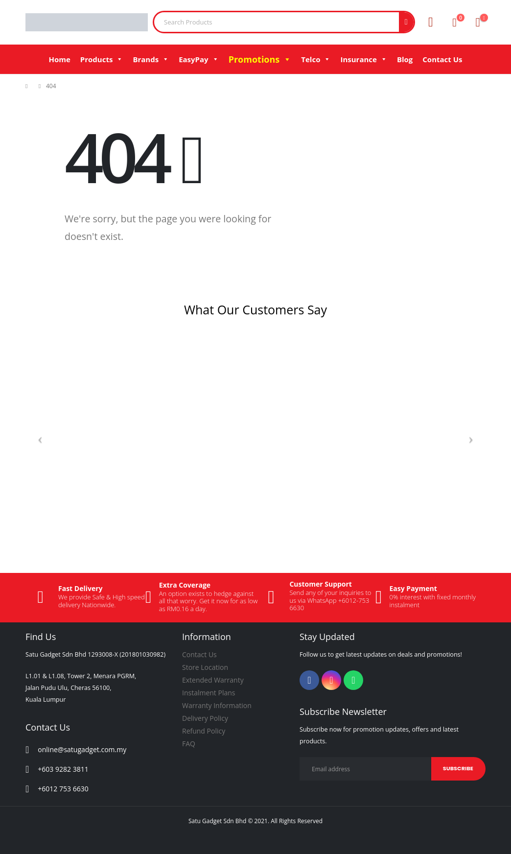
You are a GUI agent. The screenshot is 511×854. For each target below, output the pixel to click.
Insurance (363, 59)
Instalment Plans (208, 692)
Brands (151, 59)
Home (59, 59)
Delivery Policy (205, 718)
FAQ (188, 743)
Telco (315, 59)
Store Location (205, 667)
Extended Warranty (213, 680)
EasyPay (198, 59)
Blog (405, 59)
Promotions (260, 59)
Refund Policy (203, 730)
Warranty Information (217, 705)
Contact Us (442, 59)
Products (101, 59)
